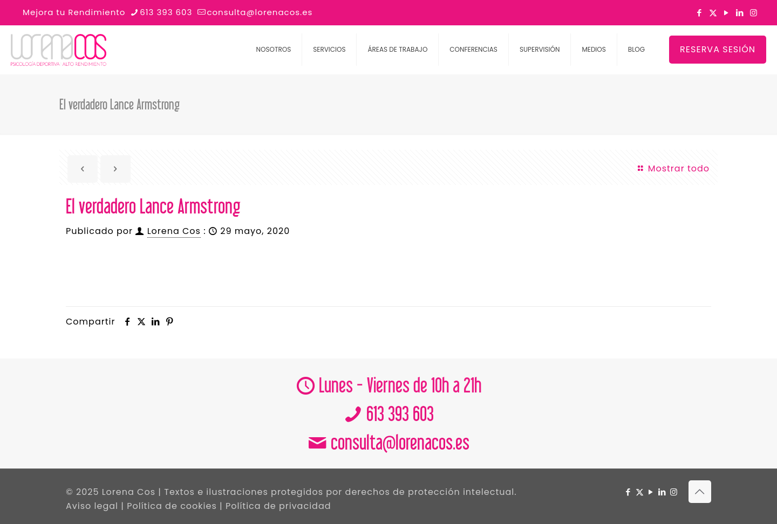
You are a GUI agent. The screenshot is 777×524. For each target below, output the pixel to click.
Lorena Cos (174, 231)
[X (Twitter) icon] (713, 12)
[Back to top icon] (700, 491)
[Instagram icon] (753, 12)
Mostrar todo (673, 168)
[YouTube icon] (727, 12)
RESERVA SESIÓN (717, 49)
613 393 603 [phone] (166, 12)
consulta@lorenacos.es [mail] (259, 12)
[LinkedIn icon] (740, 12)
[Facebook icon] (700, 12)
